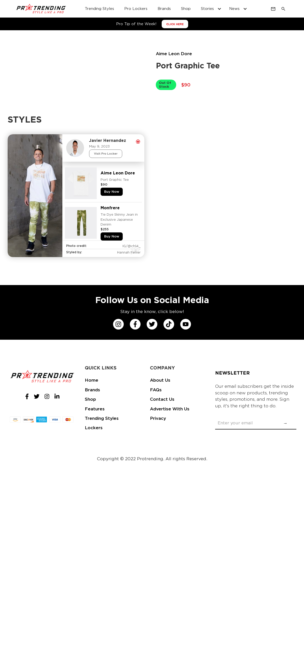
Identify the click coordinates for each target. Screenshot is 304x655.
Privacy (158, 418)
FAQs (156, 389)
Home (91, 380)
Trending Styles (102, 418)
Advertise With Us (169, 408)
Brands (92, 389)
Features (95, 408)
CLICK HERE (175, 24)
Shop (90, 399)
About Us (160, 380)
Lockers (94, 427)
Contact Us (162, 399)
